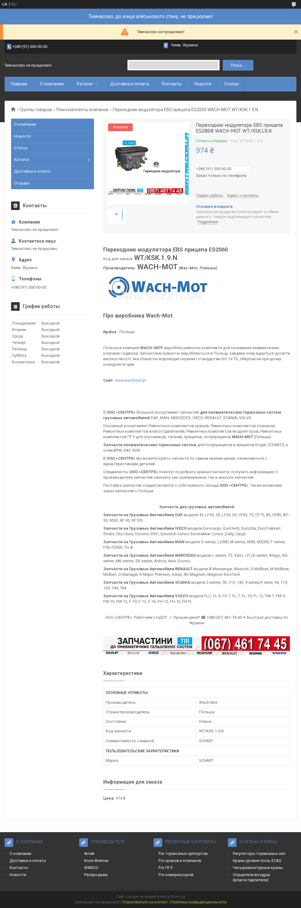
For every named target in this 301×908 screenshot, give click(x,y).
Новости (202, 83)
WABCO (91, 867)
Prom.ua (178, 896)
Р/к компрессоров (176, 874)
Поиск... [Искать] (238, 65)
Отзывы (22, 183)
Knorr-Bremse (96, 860)
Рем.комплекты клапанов (82, 109)
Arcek (89, 853)
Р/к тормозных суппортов (183, 853)
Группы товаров (36, 109)
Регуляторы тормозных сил (259, 853)
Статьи (231, 83)
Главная (19, 83)
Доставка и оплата (129, 83)
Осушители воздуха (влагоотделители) (251, 877)
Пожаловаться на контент (145, 902)
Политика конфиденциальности (198, 902)
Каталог (85, 83)
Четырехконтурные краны (258, 867)
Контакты (172, 83)
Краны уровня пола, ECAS (257, 860)
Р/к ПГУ (165, 867)
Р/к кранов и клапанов (179, 860)
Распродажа (96, 874)
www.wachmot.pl (130, 380)
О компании (52, 83)
